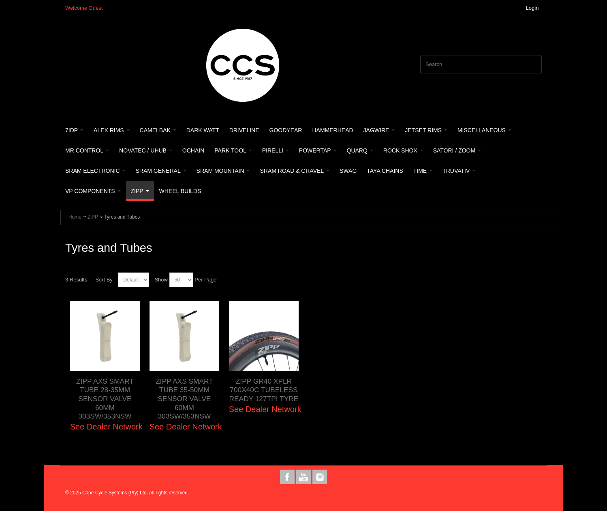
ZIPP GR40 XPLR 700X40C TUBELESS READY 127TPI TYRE (264, 390)
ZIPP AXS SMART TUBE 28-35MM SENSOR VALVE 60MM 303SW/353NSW (105, 399)
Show (161, 280)
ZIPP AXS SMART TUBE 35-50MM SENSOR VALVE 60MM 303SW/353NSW (184, 399)
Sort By (104, 280)
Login (532, 8)
